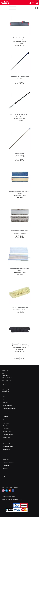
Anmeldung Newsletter (8, 464)
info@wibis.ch (5, 388)
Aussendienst (6, 415)
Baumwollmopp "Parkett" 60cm (19, 231)
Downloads (5, 469)
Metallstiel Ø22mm (19, 154)
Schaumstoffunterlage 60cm (19, 345)
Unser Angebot (6, 424)
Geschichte (5, 418)
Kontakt (5, 401)
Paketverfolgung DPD (8, 435)
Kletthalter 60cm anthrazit (19, 38)
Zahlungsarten (6, 430)
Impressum (5, 475)
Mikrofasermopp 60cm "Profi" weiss (19, 269)
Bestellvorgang (6, 438)
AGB (4, 478)
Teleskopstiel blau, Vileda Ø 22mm (19, 76)
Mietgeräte (5, 427)
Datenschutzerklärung (8, 472)
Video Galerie (6, 467)
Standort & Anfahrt (7, 406)
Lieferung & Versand (7, 433)
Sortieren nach (4, 8)
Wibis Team (5, 404)
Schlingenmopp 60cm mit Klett (20, 308)
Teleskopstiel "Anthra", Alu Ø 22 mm (19, 115)
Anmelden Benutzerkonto (9, 447)
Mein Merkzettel (6, 453)
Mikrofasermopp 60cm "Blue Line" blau (19, 192)
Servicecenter (6, 412)
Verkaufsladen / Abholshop (9, 409)
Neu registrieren (6, 450)
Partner (4, 441)
